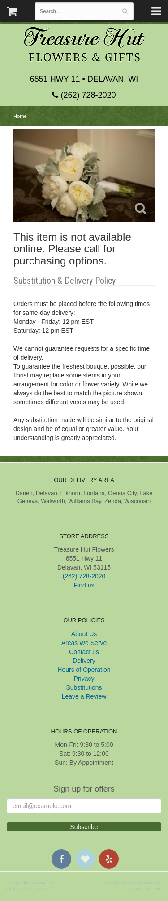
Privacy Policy (36, 889)
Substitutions (84, 687)
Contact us (84, 651)
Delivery (84, 660)
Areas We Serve (84, 642)
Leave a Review (84, 696)
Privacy (84, 678)
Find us (84, 585)
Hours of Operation (83, 669)
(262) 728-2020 (84, 95)
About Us (84, 633)
